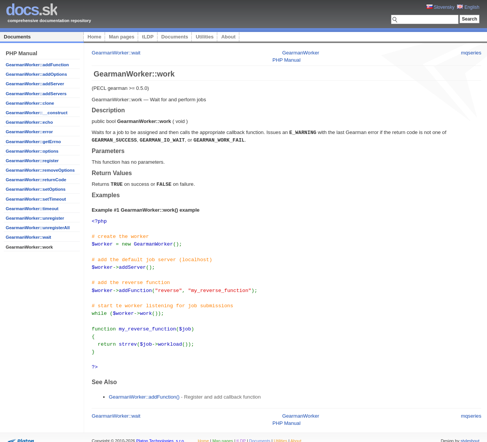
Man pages (121, 37)
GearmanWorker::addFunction (37, 64)
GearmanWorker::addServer (35, 83)
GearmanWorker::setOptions (35, 189)
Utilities (204, 37)
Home (94, 37)
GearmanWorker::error (29, 131)
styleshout (469, 432)
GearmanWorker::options (32, 151)
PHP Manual (286, 60)
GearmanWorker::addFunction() (144, 388)
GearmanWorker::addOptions (36, 74)
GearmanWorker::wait (28, 237)
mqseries (471, 53)
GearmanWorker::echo (29, 122)
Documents (17, 37)
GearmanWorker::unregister (35, 218)
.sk (31, 10)
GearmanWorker (300, 53)
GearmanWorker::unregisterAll (38, 227)
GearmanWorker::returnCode (36, 179)
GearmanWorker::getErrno (33, 141)
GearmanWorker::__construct (36, 112)
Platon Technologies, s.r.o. (160, 432)
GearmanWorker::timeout (32, 208)
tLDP (147, 37)
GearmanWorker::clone (30, 103)
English (468, 7)
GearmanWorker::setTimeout (36, 199)
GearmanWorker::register (32, 160)
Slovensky (441, 7)
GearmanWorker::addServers (36, 93)
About (228, 37)
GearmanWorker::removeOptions (40, 170)
